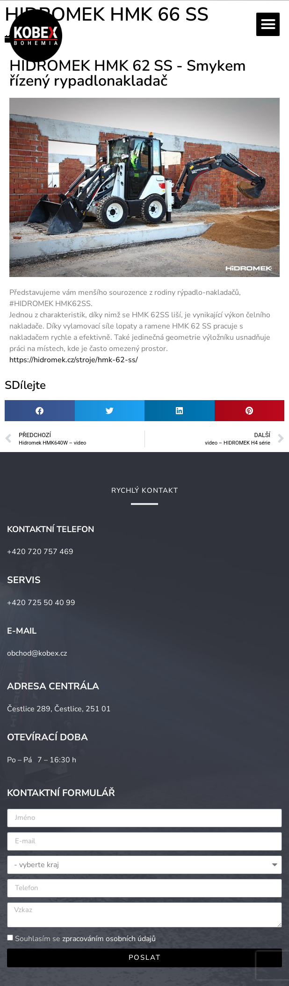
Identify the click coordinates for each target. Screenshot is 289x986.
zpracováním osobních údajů (109, 939)
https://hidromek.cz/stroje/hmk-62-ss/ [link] (73, 360)
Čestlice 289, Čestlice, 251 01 (59, 709)
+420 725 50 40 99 (41, 603)
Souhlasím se (85, 939)
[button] (268, 24)
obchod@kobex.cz (37, 653)
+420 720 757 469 (40, 552)
